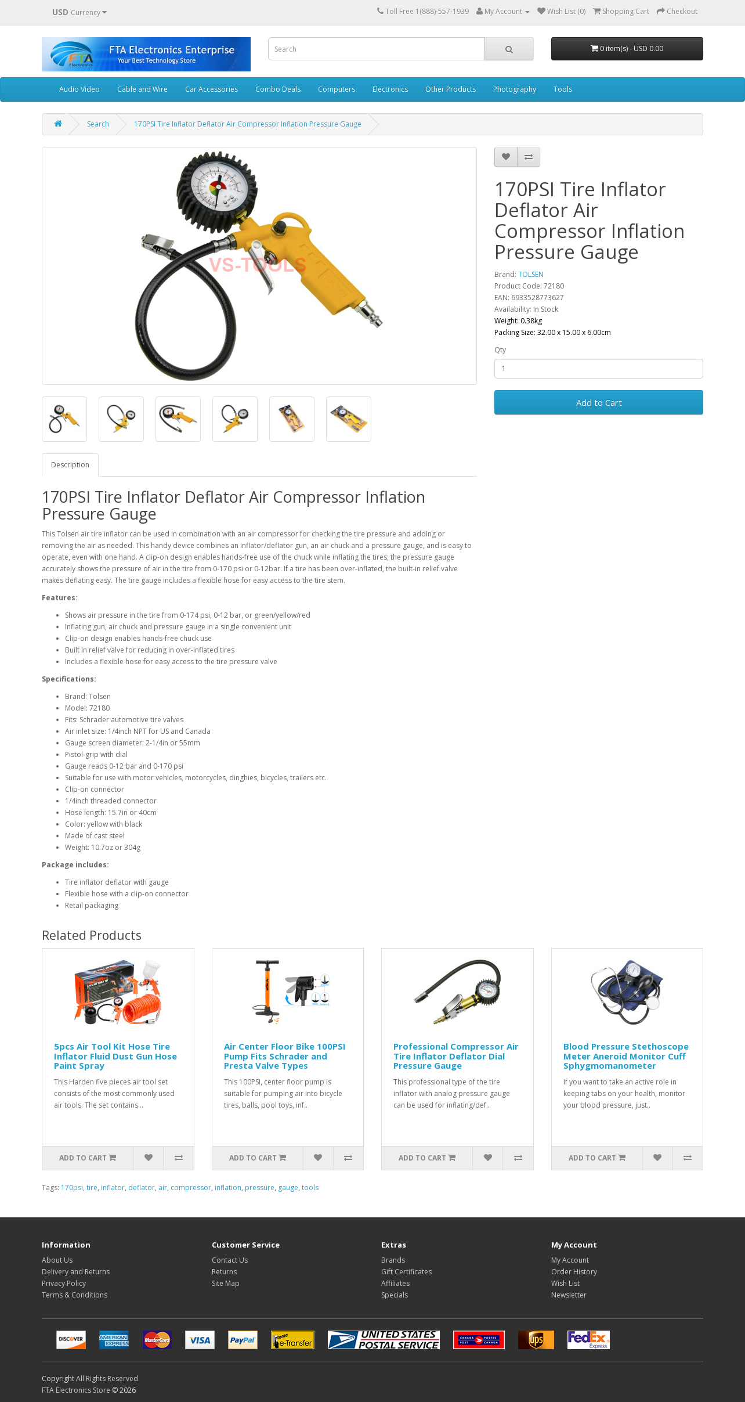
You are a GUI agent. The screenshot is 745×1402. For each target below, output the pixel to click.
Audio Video (79, 89)
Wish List (565, 1283)
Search (98, 124)
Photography (514, 89)
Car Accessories (211, 89)
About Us (57, 1260)
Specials (394, 1295)
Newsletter (569, 1295)
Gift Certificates (406, 1272)
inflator (113, 1187)
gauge (288, 1187)
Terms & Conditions (74, 1295)
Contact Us (230, 1260)
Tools (563, 89)
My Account (570, 1260)
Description (70, 465)
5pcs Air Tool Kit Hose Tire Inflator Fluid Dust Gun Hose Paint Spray (115, 1055)
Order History (574, 1272)
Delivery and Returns (76, 1272)
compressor (191, 1187)
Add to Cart (599, 402)
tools (310, 1187)
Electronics (390, 89)
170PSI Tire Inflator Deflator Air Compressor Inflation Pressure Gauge (247, 124)
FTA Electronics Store (76, 1390)
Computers (336, 89)
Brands (393, 1260)
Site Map (226, 1283)
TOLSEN (531, 274)
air (162, 1187)
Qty (500, 350)
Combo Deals (278, 89)
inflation (228, 1187)
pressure (259, 1187)
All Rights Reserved (107, 1378)
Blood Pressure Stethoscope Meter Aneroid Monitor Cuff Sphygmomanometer (626, 1055)
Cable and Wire (142, 89)
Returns (224, 1272)
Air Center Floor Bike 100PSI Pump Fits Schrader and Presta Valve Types (285, 1055)
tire (91, 1187)
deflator (141, 1187)
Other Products (450, 89)
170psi (72, 1187)
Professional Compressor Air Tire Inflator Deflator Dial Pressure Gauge (456, 1055)
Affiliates (395, 1283)
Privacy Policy (64, 1283)
